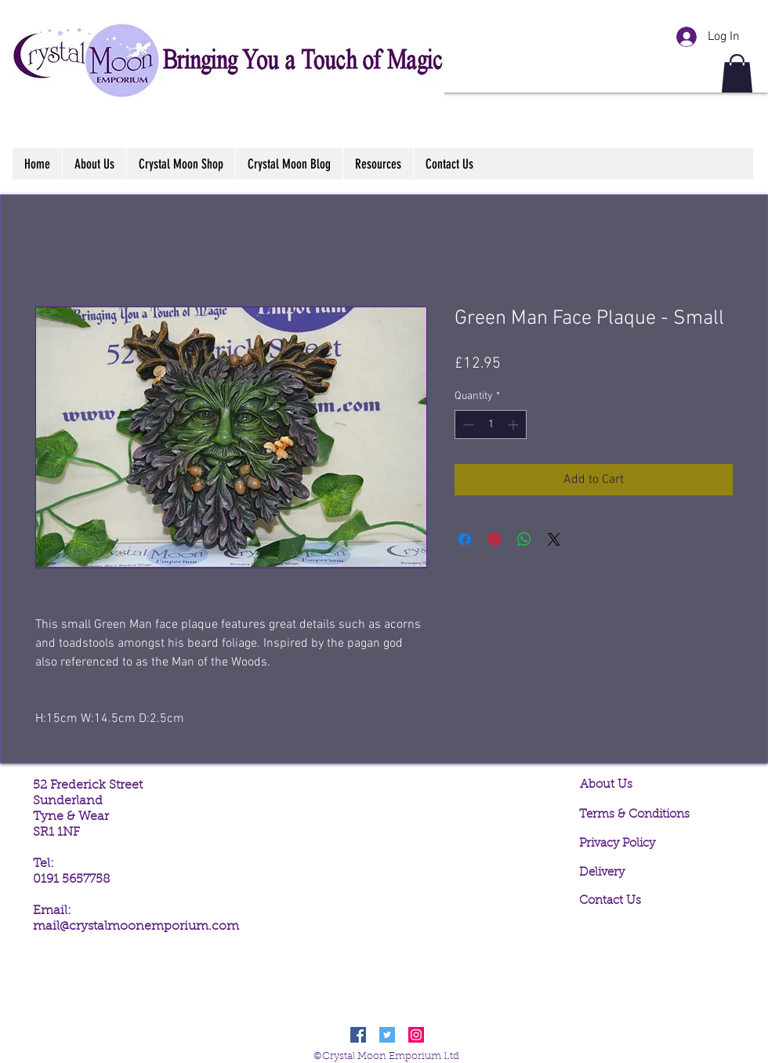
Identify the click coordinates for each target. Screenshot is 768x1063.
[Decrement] (466, 424)
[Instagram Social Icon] (416, 1035)
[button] (737, 73)
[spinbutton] (490, 424)
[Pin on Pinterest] (494, 539)
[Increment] (514, 424)
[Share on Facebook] (464, 539)
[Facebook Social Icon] (358, 1035)
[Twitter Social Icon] (387, 1035)
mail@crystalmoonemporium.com (136, 926)
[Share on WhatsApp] (524, 539)
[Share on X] (554, 539)
